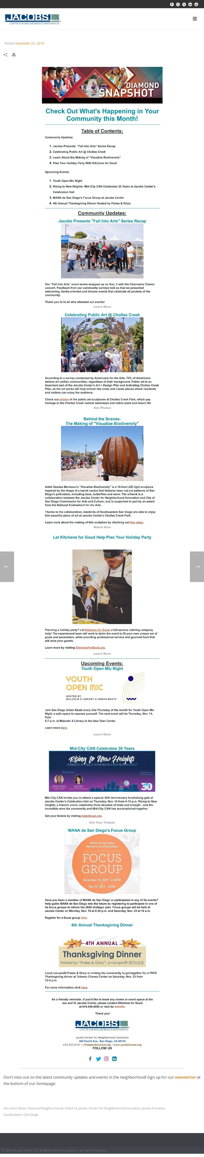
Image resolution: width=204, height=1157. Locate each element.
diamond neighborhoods (46, 1108)
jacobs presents (153, 1108)
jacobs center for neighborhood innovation (109, 1108)
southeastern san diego (21, 1114)
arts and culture (15, 1108)
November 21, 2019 (29, 43)
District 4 (71, 1108)
